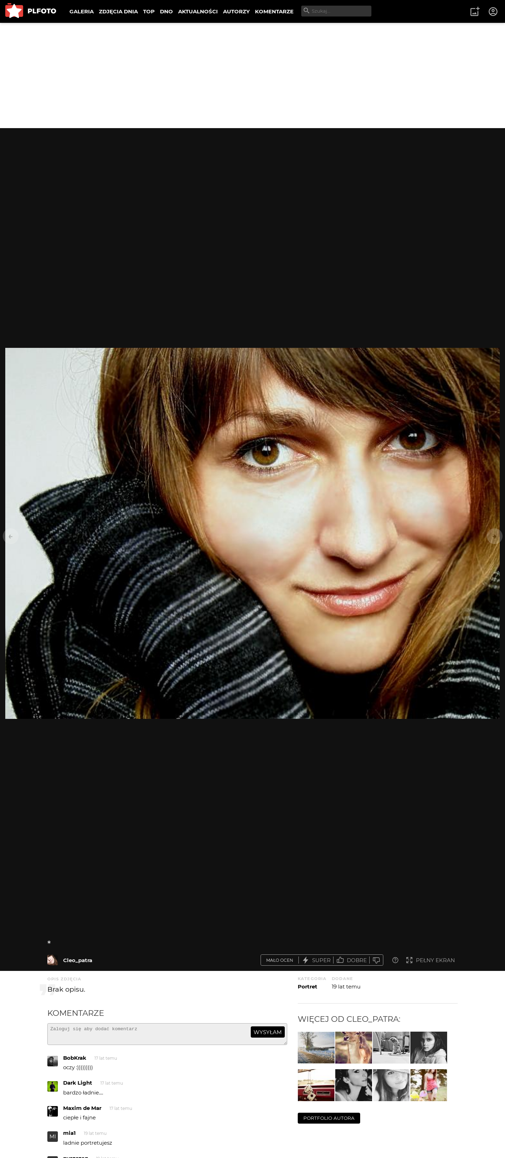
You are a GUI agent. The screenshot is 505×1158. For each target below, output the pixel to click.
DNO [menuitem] (166, 11)
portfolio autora (329, 1118)
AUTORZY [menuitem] (236, 11)
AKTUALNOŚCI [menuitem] (198, 11)
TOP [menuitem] (149, 11)
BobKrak (74, 1061)
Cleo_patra (77, 960)
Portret (307, 986)
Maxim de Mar (82, 1111)
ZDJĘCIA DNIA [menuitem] (118, 11)
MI (52, 1139)
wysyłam (268, 1032)
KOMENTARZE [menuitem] (274, 11)
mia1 (69, 1136)
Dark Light (77, 1086)
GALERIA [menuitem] (81, 11)
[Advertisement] (252, 75)
